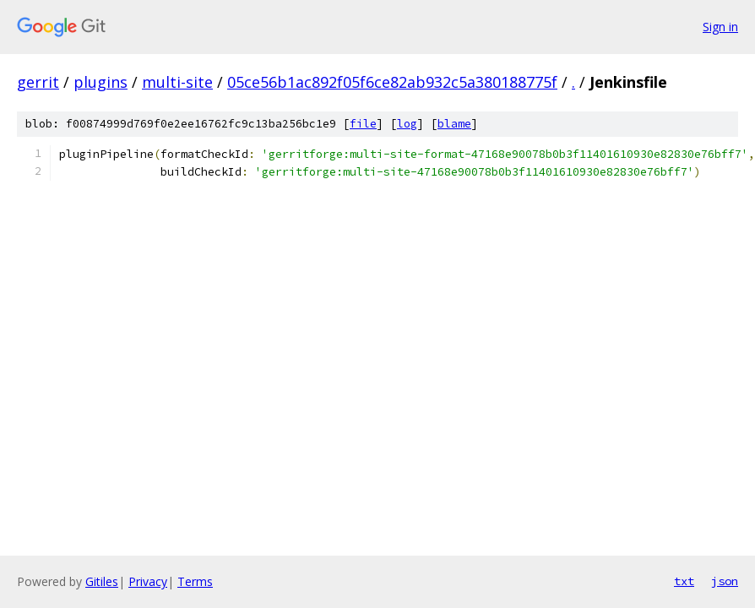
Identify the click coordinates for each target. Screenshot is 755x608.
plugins (100, 82)
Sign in (720, 27)
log (407, 124)
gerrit (38, 82)
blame (454, 124)
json (724, 581)
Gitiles (101, 581)
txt (684, 581)
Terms (195, 581)
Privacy (147, 581)
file (363, 124)
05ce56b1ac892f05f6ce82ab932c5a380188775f (392, 82)
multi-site (177, 82)
